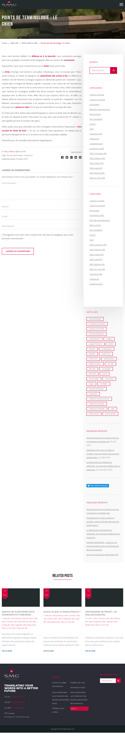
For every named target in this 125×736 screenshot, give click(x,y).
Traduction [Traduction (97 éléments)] (93, 394)
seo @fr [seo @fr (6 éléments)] (110, 364)
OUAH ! (92, 124)
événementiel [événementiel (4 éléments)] (110, 414)
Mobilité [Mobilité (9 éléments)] (92, 354)
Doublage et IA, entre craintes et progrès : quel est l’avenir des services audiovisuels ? (102, 454)
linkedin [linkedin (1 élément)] (92, 349)
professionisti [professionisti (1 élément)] (109, 359)
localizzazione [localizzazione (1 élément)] (107, 349)
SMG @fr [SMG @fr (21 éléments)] (92, 374)
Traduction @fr (95, 134)
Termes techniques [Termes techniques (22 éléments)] (96, 389)
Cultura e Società (96, 94)
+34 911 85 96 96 (17, 702)
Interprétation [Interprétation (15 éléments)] (94, 339)
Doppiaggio (94, 104)
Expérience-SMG (96, 148)
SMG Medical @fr (97, 173)
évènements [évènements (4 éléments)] (94, 414)
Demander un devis (77, 687)
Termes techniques (15, 155)
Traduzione (94, 138)
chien (7, 72)
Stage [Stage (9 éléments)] (91, 384)
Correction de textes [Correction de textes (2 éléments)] (97, 324)
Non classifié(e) (95, 119)
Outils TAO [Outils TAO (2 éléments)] (93, 359)
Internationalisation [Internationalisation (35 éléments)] (96, 334)
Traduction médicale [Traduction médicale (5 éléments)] (96, 409)
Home (4, 43)
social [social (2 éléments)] (104, 374)
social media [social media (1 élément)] (94, 379)
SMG (24, 151)
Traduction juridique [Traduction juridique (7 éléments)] (96, 404)
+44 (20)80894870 (18, 708)
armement (69, 60)
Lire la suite (7, 651)
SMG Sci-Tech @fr (97, 178)
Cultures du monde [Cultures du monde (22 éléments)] (96, 329)
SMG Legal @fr (95, 168)
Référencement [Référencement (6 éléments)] (95, 364)
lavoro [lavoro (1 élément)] (111, 344)
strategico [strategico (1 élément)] (104, 384)
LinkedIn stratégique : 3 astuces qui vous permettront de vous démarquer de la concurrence (102, 546)
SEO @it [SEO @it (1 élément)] (92, 369)
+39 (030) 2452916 (17, 697)
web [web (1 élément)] (112, 409)
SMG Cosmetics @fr (98, 153)
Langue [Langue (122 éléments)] (109, 339)
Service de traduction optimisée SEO (102, 554)
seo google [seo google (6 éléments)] (106, 369)
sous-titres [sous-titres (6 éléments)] (109, 379)
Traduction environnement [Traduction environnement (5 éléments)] (99, 399)
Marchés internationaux (99, 109)
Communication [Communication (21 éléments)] (95, 319)
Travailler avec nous (77, 682)
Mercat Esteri (95, 114)
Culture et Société (97, 99)
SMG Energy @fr (96, 163)
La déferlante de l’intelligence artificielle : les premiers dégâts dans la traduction (103, 466)
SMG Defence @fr (29, 43)
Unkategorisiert (96, 143)
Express (74, 708)
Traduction (28, 155)
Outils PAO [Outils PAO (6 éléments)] (106, 354)
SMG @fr (14, 43)
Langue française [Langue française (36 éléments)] (95, 344)
